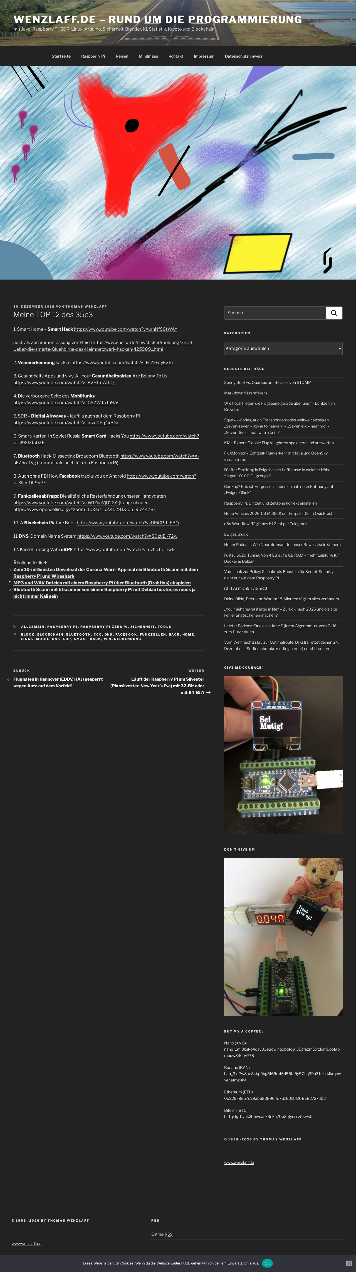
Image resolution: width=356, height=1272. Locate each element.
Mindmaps (148, 56)
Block (28, 634)
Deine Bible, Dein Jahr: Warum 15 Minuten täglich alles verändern (281, 598)
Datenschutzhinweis (243, 56)
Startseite (61, 56)
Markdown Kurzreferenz (246, 393)
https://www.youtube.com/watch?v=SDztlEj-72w (127, 536)
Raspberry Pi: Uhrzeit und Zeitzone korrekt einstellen (270, 503)
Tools (165, 627)
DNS (109, 634)
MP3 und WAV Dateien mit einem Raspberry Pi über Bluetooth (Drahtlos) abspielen (102, 583)
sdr (67, 639)
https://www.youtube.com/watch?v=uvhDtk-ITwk (124, 549)
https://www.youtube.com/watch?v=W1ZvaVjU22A (65, 502)
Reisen (122, 56)
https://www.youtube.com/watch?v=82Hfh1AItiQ (63, 382)
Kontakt (176, 56)
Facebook (126, 634)
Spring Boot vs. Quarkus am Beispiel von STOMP (267, 382)
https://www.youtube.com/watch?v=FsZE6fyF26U (123, 362)
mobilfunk (48, 639)
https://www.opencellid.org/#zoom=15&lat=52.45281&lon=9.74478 (83, 509)
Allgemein (33, 627)
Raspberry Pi (93, 56)
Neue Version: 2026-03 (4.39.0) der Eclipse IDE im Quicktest (278, 513)
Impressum (204, 56)
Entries (161, 1234)
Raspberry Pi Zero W (104, 627)
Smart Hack (87, 639)
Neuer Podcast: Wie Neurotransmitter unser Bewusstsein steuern (282, 544)
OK (267, 1263)
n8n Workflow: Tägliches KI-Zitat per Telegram (265, 523)
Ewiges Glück (236, 534)
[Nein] (349, 1263)
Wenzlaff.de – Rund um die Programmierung (158, 19)
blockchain (50, 634)
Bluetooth (78, 634)
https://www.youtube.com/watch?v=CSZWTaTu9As (66, 402)
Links (27, 639)
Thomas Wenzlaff (86, 306)
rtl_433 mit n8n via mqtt (245, 588)
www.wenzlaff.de (239, 1162)
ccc (98, 634)
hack (174, 634)
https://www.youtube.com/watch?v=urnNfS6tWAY (125, 329)
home (188, 634)
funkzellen (153, 634)
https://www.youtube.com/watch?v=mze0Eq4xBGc (66, 422)
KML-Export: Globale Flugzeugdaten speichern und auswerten (279, 442)
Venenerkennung (123, 639)
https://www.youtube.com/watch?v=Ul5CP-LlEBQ (128, 522)
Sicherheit (142, 627)
